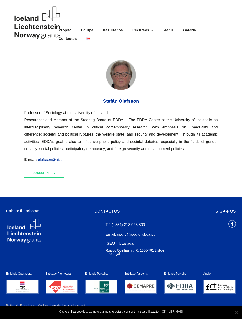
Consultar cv (44, 173)
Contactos (68, 38)
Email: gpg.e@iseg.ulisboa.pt (130, 234)
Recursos (140, 30)
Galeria (189, 30)
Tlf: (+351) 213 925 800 (125, 225)
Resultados (113, 30)
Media (168, 30)
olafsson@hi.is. (51, 160)
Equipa (87, 30)
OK (164, 311)
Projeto (65, 30)
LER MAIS (176, 311)
